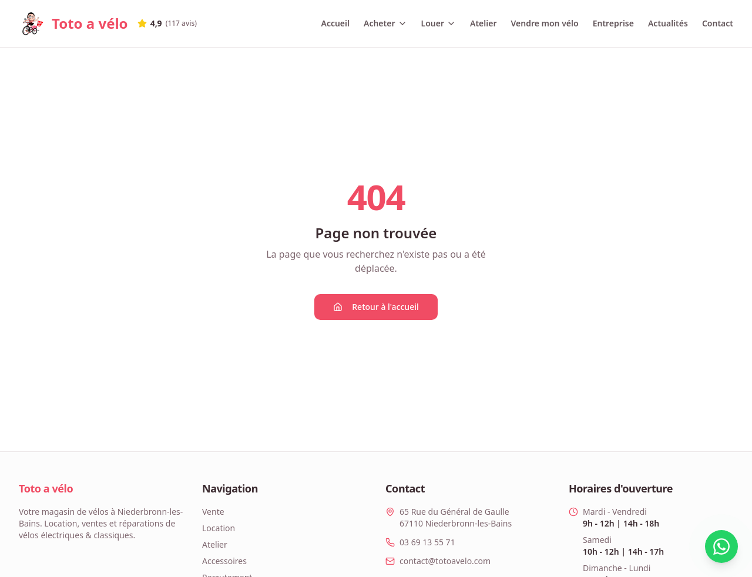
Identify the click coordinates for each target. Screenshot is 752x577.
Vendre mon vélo (544, 23)
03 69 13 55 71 (427, 542)
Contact (717, 23)
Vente (213, 511)
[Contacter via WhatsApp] (708, 546)
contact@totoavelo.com (445, 560)
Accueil (335, 23)
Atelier (483, 23)
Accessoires (224, 560)
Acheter (385, 23)
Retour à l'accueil (375, 306)
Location (218, 528)
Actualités (668, 23)
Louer (438, 23)
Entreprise (613, 23)
